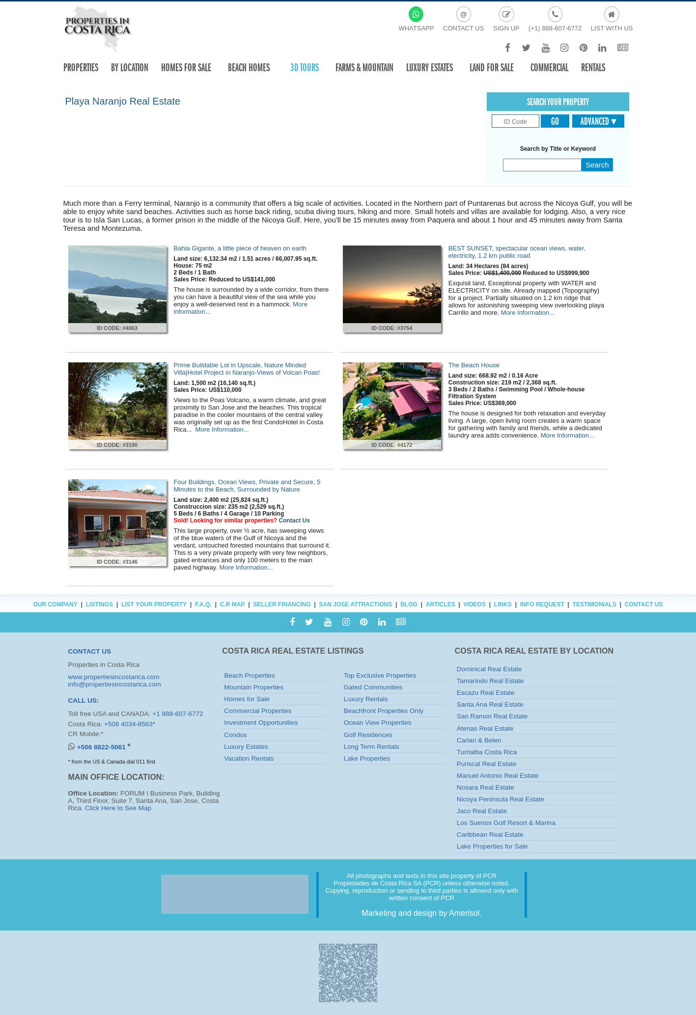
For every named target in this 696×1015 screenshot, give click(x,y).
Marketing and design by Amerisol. (422, 913)
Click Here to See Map (118, 808)
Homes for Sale (247, 699)
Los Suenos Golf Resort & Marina (506, 822)
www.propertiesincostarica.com (114, 677)
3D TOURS (304, 67)
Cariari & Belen (479, 740)
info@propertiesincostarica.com (114, 684)
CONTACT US (89, 651)
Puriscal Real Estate (487, 764)
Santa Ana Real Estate (490, 704)
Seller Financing (281, 604)
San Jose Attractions (355, 604)
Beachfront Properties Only (383, 710)
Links (503, 604)
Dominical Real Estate (489, 669)
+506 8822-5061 (102, 747)
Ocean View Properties (378, 722)
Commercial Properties (257, 710)
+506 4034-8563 (128, 724)
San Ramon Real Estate (492, 716)
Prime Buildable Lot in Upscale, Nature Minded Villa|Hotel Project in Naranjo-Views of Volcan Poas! (247, 368)
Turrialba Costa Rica (487, 752)
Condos (235, 735)
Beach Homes (249, 67)
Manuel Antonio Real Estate (498, 775)
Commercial (549, 67)
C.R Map (232, 604)
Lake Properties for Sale (492, 846)
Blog (409, 604)
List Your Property (154, 604)
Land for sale (492, 67)
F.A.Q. (203, 604)
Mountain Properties (253, 687)
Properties (80, 67)
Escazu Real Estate (486, 692)
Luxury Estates (429, 67)
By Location (129, 67)
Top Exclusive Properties (380, 675)
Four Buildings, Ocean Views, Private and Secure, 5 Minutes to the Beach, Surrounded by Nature (247, 485)
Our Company (55, 604)
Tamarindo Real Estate (490, 681)
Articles (440, 604)
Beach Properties (249, 675)
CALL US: (83, 700)
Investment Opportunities (261, 722)
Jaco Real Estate (482, 811)
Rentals (593, 67)
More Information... (528, 312)
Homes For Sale (186, 67)
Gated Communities (373, 687)
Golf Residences (368, 735)
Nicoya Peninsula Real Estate (500, 799)
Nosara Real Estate (485, 787)
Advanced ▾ (598, 121)
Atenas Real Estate (485, 728)
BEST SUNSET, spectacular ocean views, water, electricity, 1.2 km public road (516, 252)
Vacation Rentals (249, 758)
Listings (99, 604)
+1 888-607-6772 (177, 713)
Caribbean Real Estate (490, 834)
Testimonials (594, 604)
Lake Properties (367, 758)
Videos (475, 604)
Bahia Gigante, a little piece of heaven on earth (240, 248)
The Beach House (474, 365)
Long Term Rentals (371, 746)
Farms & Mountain (364, 67)
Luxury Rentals (366, 699)
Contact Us (294, 520)
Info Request (542, 604)
